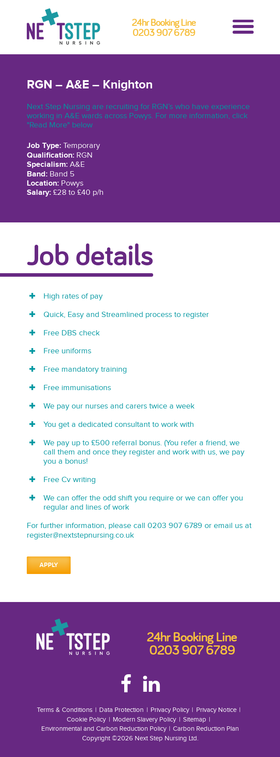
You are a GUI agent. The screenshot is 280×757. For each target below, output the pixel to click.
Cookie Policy (86, 719)
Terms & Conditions (65, 710)
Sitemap (194, 719)
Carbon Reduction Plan (206, 728)
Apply (48, 565)
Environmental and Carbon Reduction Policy (103, 728)
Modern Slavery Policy (144, 719)
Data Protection (121, 710)
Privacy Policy (170, 710)
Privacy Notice (216, 710)
